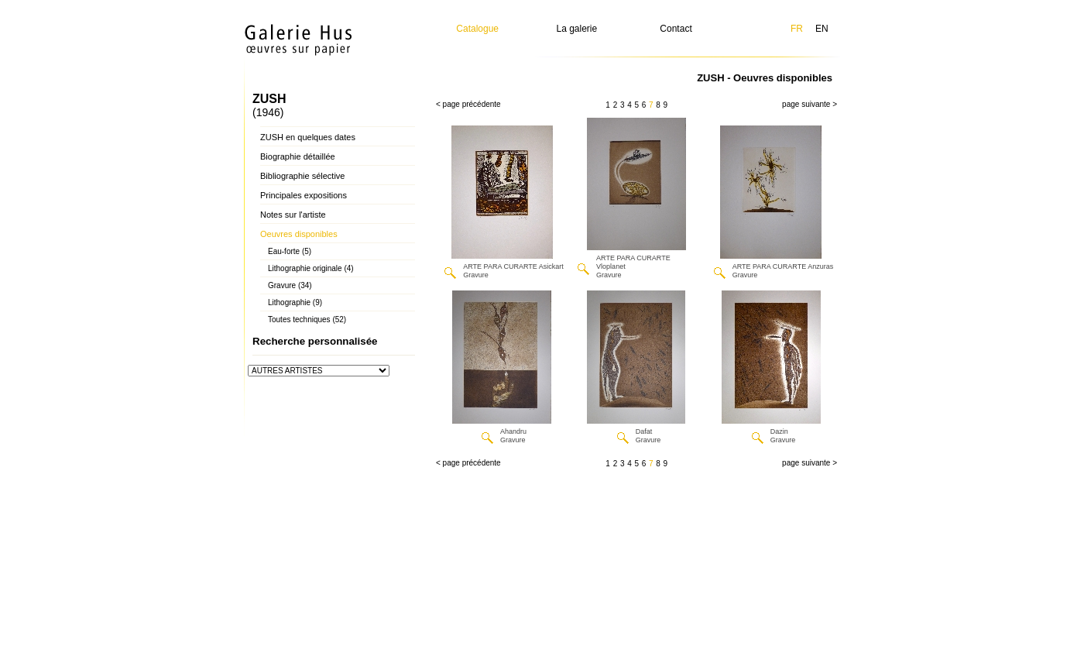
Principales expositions (303, 195)
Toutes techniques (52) (307, 319)
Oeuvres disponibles (299, 234)
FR (797, 28)
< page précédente (468, 104)
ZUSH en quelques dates (307, 137)
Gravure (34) (290, 285)
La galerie (577, 28)
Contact (675, 28)
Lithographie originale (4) (311, 268)
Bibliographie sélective (302, 175)
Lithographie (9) (295, 302)
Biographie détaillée (297, 156)
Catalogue (477, 28)
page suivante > (809, 104)
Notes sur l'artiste (293, 214)
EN (821, 28)
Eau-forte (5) (289, 251)
